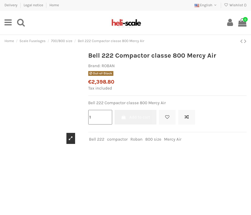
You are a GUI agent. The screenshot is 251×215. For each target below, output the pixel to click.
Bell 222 (96, 139)
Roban (136, 139)
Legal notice (34, 5)
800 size (153, 139)
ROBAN (108, 65)
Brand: (94, 65)
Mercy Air (172, 139)
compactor (117, 139)
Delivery (11, 5)
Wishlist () (235, 5)
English (206, 5)
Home (54, 5)
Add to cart (135, 117)
